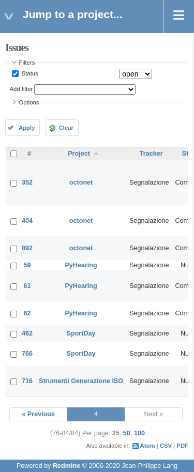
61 (27, 286)
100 (139, 433)
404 (27, 220)
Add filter (21, 89)
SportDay (81, 333)
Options (29, 102)
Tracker (151, 153)
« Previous (38, 414)
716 (27, 381)
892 (27, 248)
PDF (182, 446)
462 (27, 333)
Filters (27, 62)
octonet (81, 182)
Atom (147, 446)
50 (126, 433)
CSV (166, 446)
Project (79, 153)
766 (27, 353)
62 (27, 313)
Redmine (66, 465)
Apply (27, 128)
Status (29, 73)
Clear (66, 128)
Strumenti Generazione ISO (81, 381)
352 (27, 182)
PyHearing (81, 265)
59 (27, 265)
